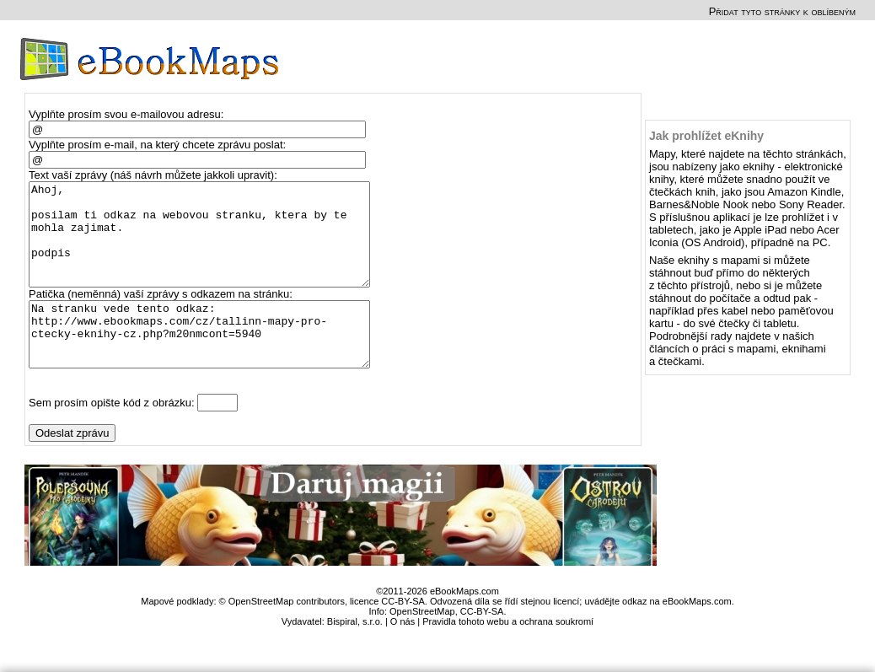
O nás (402, 654)
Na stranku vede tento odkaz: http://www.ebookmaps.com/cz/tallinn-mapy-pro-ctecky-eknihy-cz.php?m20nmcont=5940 (207, 360)
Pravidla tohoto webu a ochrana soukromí (507, 654)
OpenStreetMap (422, 644)
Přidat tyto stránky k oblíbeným (782, 11)
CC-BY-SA (482, 644)
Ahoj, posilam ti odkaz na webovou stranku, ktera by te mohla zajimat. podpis (207, 244)
